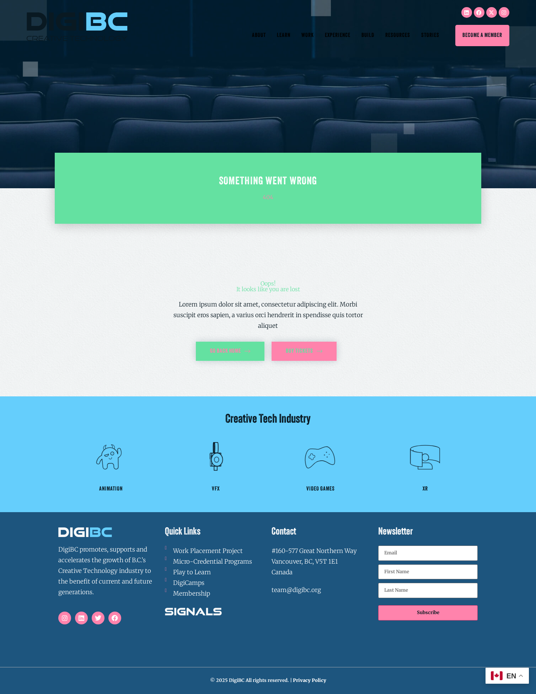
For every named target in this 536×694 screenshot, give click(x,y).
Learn (283, 35)
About (259, 35)
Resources (397, 35)
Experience (337, 35)
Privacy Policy (309, 680)
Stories (430, 35)
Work (307, 35)
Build (367, 35)
